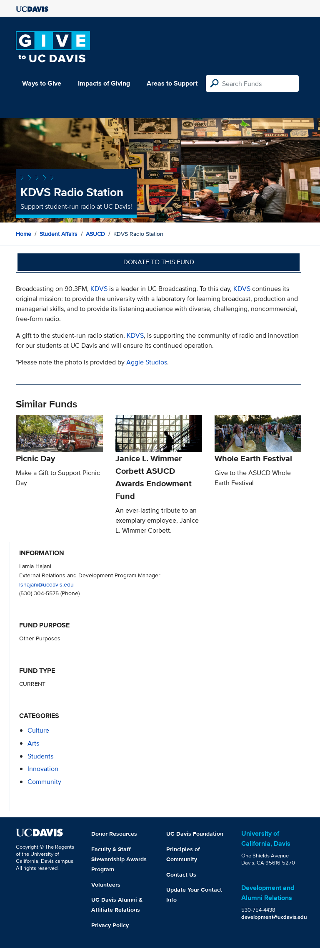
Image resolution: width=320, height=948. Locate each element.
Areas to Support (172, 83)
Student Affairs (59, 234)
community (44, 781)
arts (33, 743)
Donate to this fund (158, 262)
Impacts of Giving (104, 83)
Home (23, 234)
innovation (43, 769)
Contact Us (181, 874)
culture (38, 730)
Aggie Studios (146, 362)
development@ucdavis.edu (274, 917)
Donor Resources (114, 833)
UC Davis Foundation (194, 833)
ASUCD (95, 234)
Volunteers (105, 884)
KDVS (99, 288)
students (40, 756)
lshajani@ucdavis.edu (46, 584)
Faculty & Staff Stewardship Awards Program (119, 859)
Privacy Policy (110, 925)
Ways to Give (41, 83)
